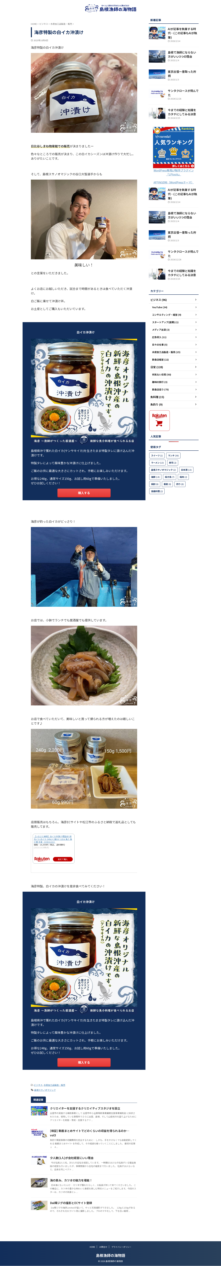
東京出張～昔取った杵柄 (180, 67)
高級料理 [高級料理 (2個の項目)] (157, 469)
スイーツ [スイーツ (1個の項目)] (157, 433)
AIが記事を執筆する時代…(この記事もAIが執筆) (182, 30)
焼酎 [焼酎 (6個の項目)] (154, 461)
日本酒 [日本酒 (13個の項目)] (186, 447)
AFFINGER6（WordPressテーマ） (174, 171)
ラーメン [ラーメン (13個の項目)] (157, 440)
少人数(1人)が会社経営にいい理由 (87, 1159)
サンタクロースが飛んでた (181, 83)
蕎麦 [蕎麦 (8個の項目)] (167, 461)
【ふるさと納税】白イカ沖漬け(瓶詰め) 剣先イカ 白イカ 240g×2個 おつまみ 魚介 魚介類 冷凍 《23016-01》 (53, 838)
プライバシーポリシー (121, 1247)
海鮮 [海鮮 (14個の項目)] (155, 454)
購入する (84, 492)
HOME (92, 1247)
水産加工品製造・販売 (54, 1083)
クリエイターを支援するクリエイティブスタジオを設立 (100, 1106)
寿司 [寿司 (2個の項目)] (172, 440)
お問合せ (103, 1247)
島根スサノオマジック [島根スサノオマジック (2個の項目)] (163, 447)
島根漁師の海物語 (110, 1255)
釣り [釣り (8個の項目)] (180, 461)
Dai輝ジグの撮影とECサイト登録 (86, 1210)
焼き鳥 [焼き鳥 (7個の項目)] (169, 454)
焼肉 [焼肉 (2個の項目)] (183, 454)
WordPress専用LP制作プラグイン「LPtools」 (174, 161)
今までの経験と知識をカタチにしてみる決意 (183, 101)
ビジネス (38, 1083)
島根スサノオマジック (45, 1088)
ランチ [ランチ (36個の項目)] (173, 433)
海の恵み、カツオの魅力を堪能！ (86, 1184)
